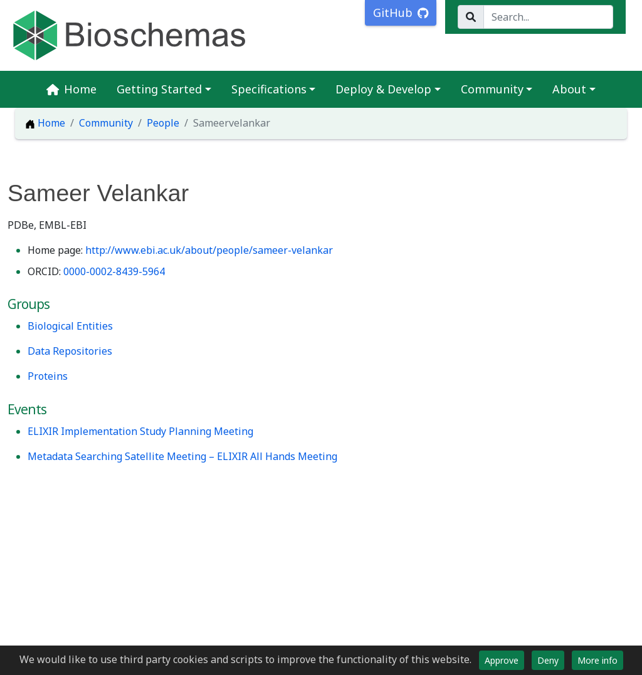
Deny (548, 660)
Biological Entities (70, 326)
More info (597, 660)
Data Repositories (70, 351)
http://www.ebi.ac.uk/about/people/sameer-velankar (209, 250)
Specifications (269, 89)
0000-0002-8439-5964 (114, 271)
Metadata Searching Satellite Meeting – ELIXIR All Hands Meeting (182, 456)
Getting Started (159, 89)
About (569, 89)
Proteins (48, 376)
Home (71, 89)
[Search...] (548, 17)
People (163, 123)
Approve (501, 660)
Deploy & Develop (383, 89)
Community (492, 89)
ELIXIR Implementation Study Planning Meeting (140, 431)
